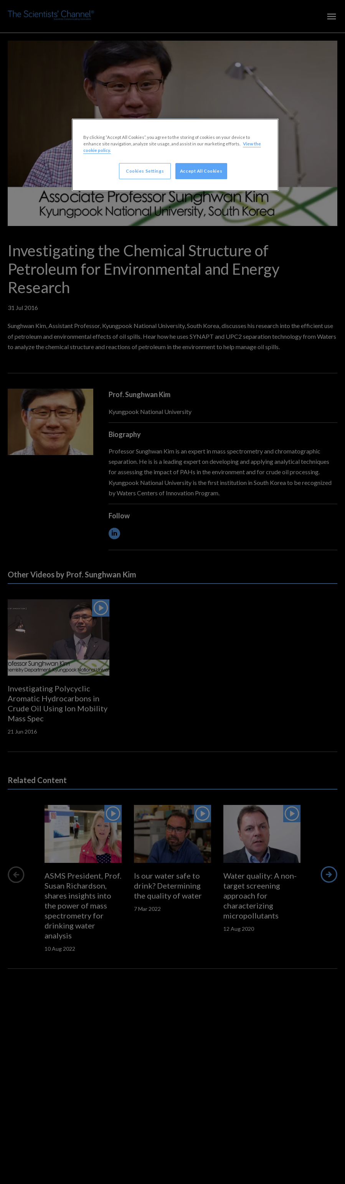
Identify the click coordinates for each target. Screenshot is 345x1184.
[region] (175, 155)
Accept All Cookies (201, 170)
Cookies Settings (145, 170)
